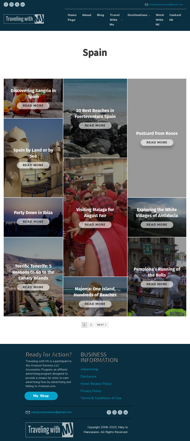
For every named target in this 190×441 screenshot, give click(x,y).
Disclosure (88, 376)
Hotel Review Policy (96, 383)
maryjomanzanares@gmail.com (166, 4)
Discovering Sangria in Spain (33, 93)
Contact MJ (175, 17)
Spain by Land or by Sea (33, 153)
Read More (33, 106)
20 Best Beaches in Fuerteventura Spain (95, 113)
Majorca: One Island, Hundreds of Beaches (95, 291)
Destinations (138, 15)
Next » (101, 324)
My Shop (41, 396)
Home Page (72, 17)
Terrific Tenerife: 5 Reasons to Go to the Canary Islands (33, 272)
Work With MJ (160, 20)
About (86, 15)
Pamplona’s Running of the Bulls (157, 272)
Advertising (89, 369)
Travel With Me (115, 20)
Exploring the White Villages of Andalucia (157, 212)
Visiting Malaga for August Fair (95, 212)
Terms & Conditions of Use (101, 398)
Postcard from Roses (157, 133)
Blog (100, 15)
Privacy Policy (91, 391)
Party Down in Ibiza (33, 212)
